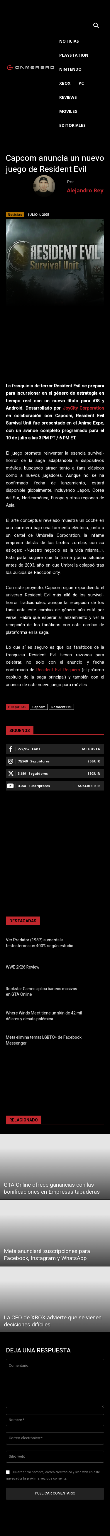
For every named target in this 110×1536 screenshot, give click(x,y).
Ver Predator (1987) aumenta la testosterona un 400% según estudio (39, 943)
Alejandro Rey (85, 190)
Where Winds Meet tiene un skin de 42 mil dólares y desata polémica (44, 1016)
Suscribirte (89, 785)
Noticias (15, 214)
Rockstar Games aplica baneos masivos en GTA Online (41, 992)
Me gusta (91, 749)
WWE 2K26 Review (22, 967)
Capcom (38, 707)
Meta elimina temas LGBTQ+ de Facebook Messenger (44, 1040)
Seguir (93, 761)
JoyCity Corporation (83, 408)
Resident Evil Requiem (58, 670)
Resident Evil (61, 707)
